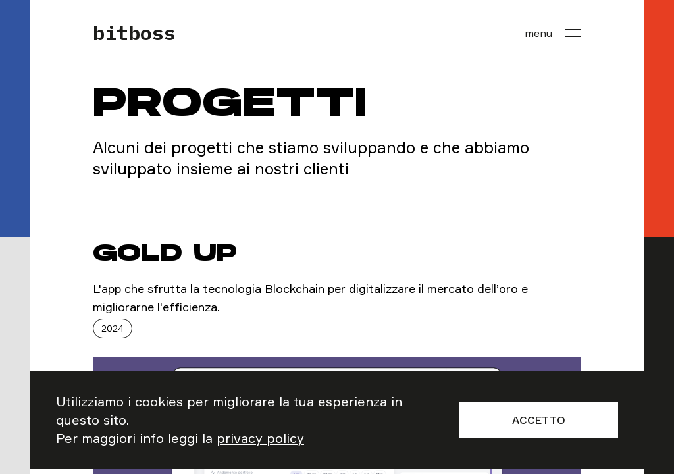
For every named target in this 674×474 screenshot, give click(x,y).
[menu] (553, 33)
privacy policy (260, 438)
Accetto (538, 420)
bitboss (134, 33)
